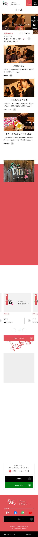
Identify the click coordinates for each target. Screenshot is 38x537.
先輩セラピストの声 (9, 534)
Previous (14, 330)
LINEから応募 (23, 485)
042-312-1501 (19, 471)
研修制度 (8, 75)
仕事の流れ (9, 143)
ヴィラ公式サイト (23, 519)
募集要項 (28, 534)
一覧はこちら (25, 33)
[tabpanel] (17, 309)
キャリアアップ (10, 109)
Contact (29, 3)
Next (24, 330)
